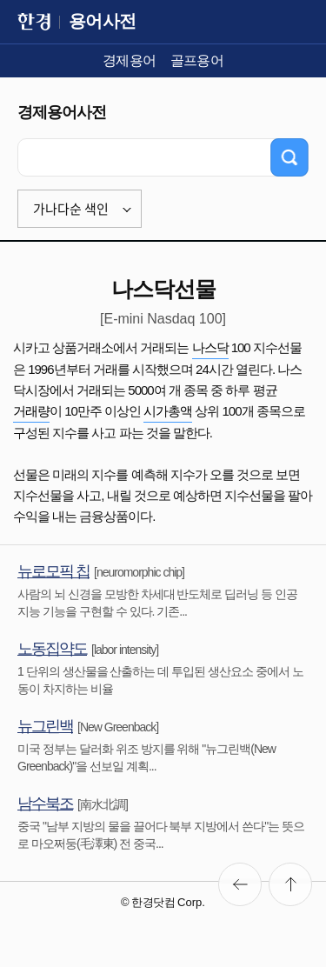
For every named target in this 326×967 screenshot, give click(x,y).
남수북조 (45, 803)
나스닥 (210, 347)
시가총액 (167, 410)
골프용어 (197, 60)
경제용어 (129, 60)
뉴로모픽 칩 (53, 571)
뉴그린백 (45, 726)
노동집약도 (52, 648)
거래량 (31, 410)
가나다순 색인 (71, 208)
